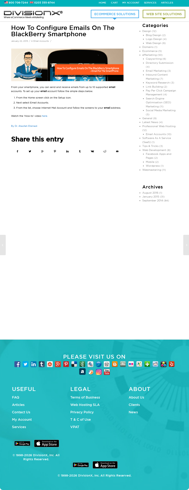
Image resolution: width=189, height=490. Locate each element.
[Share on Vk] (92, 151)
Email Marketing (156, 70)
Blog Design (153, 35)
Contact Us (21, 412)
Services (150, 2)
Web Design (153, 43)
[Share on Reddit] (105, 151)
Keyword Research (158, 82)
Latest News (150, 122)
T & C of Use (80, 419)
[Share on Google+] (42, 151)
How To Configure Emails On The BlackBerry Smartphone (63, 30)
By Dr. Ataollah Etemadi (24, 126)
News (133, 412)
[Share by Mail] (117, 151)
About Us (136, 397)
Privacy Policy (82, 412)
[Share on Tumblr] (80, 151)
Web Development (154, 150)
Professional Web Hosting (159, 126)
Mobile (150, 161)
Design (146, 31)
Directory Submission (159, 62)
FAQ (15, 397)
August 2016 (150, 192)
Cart (114, 2)
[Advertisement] (160, 269)
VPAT (74, 427)
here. (45, 116)
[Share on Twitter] (30, 151)
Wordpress (153, 165)
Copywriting (154, 58)
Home (102, 2)
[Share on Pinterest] (55, 151)
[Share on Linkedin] (67, 151)
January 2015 (150, 196)
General (147, 118)
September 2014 (152, 200)
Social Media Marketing (161, 110)
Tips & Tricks (150, 145)
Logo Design (154, 39)
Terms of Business (85, 397)
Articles (167, 2)
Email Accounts (41, 41)
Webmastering (151, 169)
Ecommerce (149, 51)
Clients (134, 404)
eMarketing (149, 54)
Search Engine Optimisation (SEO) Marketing (158, 102)
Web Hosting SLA (85, 404)
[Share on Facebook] (17, 151)
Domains (148, 46)
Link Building (154, 86)
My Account (130, 2)
